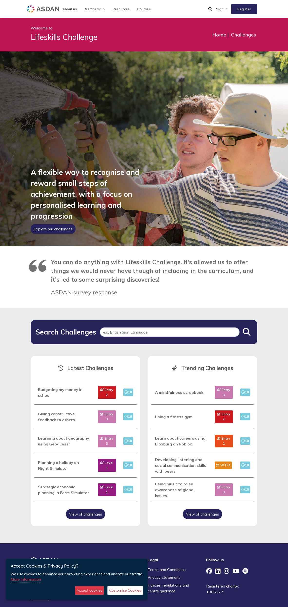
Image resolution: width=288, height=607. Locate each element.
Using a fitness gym (173, 416)
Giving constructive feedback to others (56, 416)
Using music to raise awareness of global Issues (174, 489)
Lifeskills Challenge (64, 37)
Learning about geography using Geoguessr (63, 441)
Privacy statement (164, 577)
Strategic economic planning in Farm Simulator (63, 489)
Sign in (221, 9)
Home (219, 35)
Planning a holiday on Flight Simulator (58, 465)
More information (26, 579)
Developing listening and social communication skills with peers (180, 465)
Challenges (243, 35)
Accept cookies (89, 590)
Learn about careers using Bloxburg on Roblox (180, 441)
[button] (210, 9)
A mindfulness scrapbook (179, 392)
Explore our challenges (53, 228)
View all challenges (85, 514)
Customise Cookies (125, 590)
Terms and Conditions (167, 569)
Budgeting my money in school (60, 392)
